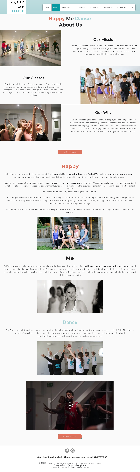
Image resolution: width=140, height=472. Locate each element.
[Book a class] (70, 436)
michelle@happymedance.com (70, 457)
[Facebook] (67, 450)
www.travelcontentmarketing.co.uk (86, 463)
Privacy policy (59, 465)
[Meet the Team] (70, 152)
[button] (131, 7)
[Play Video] (70, 406)
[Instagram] (72, 450)
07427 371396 (100, 457)
